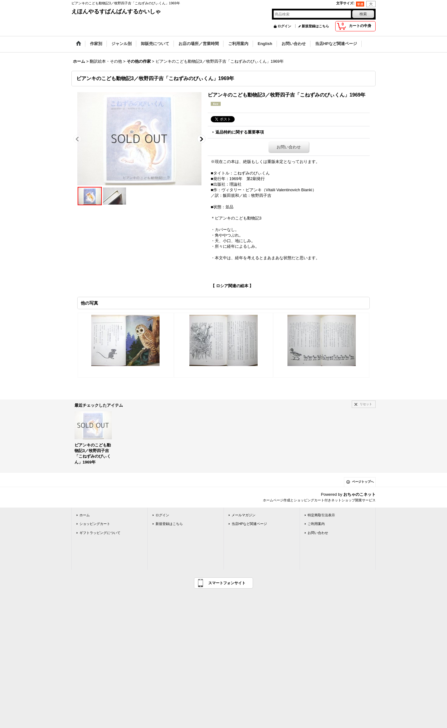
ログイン (284, 26)
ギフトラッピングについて (99, 533)
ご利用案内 (316, 524)
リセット (366, 404)
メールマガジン (243, 515)
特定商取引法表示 (321, 515)
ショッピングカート (94, 524)
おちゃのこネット (359, 494)
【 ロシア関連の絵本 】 (232, 285)
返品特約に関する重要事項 (239, 132)
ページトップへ (363, 481)
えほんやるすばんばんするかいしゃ (116, 11)
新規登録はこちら (315, 26)
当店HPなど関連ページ (249, 524)
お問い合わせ (289, 147)
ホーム (84, 515)
